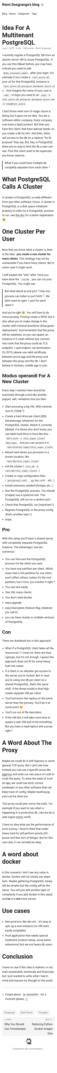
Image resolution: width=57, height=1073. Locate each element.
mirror (20, 817)
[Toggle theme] (42, 4)
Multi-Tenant (27, 1012)
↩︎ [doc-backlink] (27, 998)
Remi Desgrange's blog (20, 4)
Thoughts (43, 1012)
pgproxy (7, 774)
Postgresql (9, 1012)
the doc (20, 215)
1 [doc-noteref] (43, 295)
